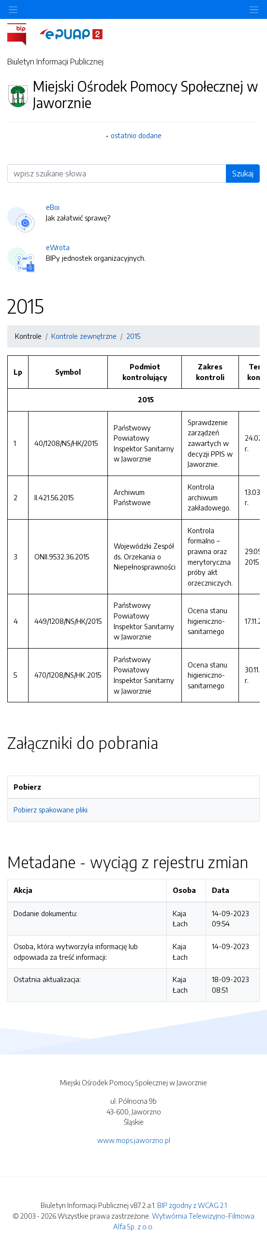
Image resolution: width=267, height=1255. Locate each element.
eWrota (58, 247)
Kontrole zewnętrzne (84, 336)
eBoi (52, 207)
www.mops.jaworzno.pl (133, 1140)
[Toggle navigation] (254, 9)
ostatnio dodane (136, 135)
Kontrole (28, 336)
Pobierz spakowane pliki (51, 809)
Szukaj (242, 173)
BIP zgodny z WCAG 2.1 (192, 1205)
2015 (133, 336)
